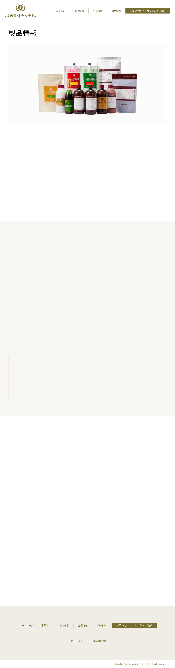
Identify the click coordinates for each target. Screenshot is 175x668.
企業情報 (97, 10)
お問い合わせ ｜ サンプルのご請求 (147, 10)
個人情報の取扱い (101, 640)
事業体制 (60, 10)
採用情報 (116, 10)
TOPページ (27, 625)
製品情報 (79, 10)
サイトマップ (76, 640)
